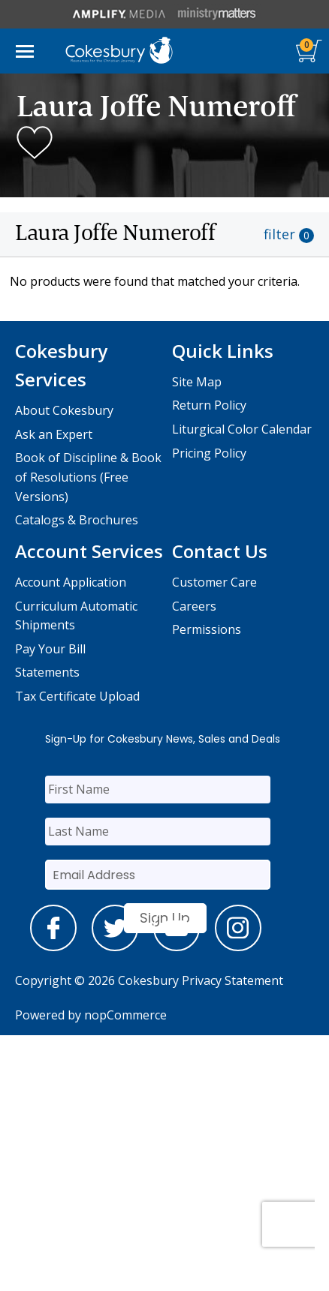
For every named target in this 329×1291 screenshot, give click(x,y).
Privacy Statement (232, 980)
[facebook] (53, 946)
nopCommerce (125, 1015)
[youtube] (176, 946)
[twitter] (115, 946)
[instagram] (238, 946)
